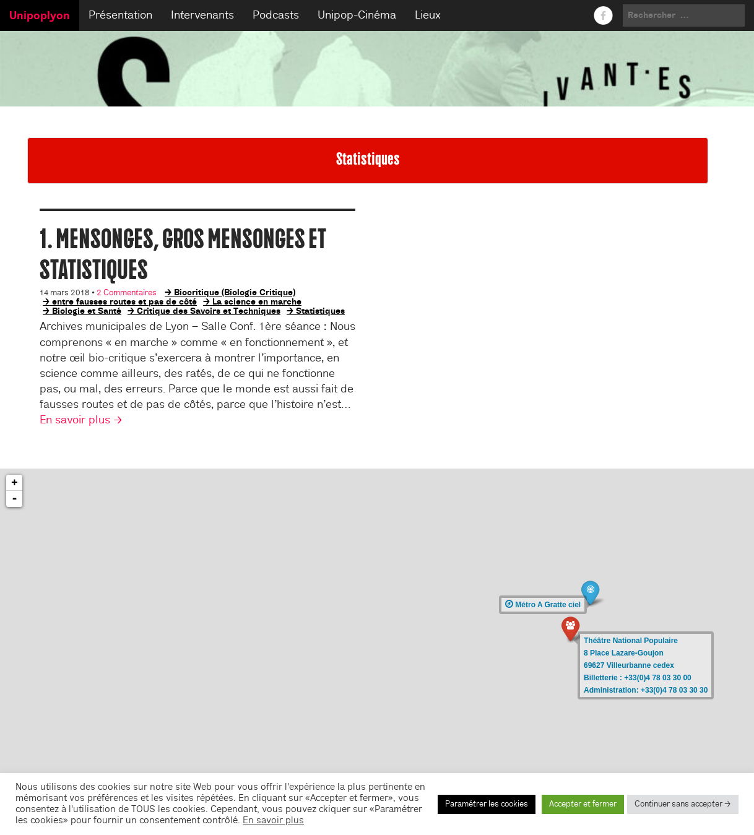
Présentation (120, 15)
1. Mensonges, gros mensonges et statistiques (183, 254)
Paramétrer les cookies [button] (486, 804)
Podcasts (276, 15)
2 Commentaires (127, 293)
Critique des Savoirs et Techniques (208, 310)
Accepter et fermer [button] (583, 804)
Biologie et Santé (86, 310)
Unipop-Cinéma (357, 15)
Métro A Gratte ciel (543, 604)
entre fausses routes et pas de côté (124, 301)
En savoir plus (273, 820)
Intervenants (202, 15)
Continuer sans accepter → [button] (683, 804)
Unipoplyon (39, 15)
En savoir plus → (81, 420)
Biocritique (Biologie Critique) (234, 292)
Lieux (428, 15)
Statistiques (320, 310)
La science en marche (256, 301)
